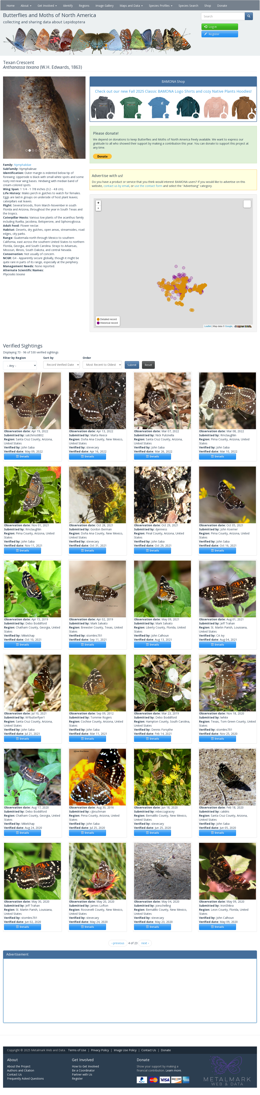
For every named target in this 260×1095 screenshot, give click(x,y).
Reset (148, 365)
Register (77, 1078)
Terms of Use (77, 1050)
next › (145, 943)
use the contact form (148, 186)
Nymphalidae (22, 165)
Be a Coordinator (83, 1070)
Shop (207, 6)
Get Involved (47, 6)
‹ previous (118, 943)
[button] (9, 117)
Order (87, 358)
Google (228, 326)
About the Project (18, 1066)
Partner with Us (82, 1074)
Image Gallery (104, 6)
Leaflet (207, 326)
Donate (222, 6)
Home (10, 6)
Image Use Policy (125, 1050)
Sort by (48, 358)
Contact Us (148, 1050)
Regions (84, 6)
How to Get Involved (85, 1066)
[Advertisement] (130, 990)
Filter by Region (14, 358)
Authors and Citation (20, 1070)
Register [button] (211, 34)
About (26, 6)
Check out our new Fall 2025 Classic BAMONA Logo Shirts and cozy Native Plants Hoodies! (173, 91)
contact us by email (116, 186)
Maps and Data (131, 6)
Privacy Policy (100, 1050)
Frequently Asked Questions (25, 1078)
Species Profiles (160, 6)
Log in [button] (210, 27)
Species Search (188, 6)
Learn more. (174, 1070)
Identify (68, 6)
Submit (131, 365)
